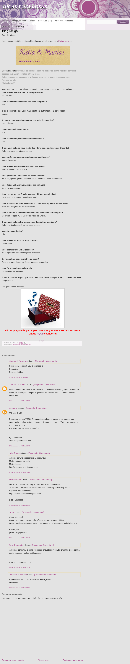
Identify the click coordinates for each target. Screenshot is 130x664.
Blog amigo (16, 344)
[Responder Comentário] (46, 361)
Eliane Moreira (15, 479)
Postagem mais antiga (73, 660)
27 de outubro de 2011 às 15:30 (19, 446)
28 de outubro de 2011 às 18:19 (19, 567)
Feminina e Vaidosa (18, 574)
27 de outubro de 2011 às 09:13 (19, 377)
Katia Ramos (15, 453)
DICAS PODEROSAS (25, 7)
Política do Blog (45, 21)
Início (5, 21)
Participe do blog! (18, 21)
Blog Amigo (10, 31)
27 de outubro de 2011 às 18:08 (19, 472)
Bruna (11, 512)
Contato (32, 21)
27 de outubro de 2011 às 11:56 (19, 401)
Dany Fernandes (16, 545)
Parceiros (58, 21)
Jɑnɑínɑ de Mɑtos (17, 384)
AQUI (40, 333)
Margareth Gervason (18, 361)
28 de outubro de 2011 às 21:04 (19, 588)
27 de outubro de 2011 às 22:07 (19, 505)
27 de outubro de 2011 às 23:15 (19, 538)
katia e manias (26, 344)
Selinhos (69, 21)
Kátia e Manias (64, 41)
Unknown (13, 408)
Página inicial (43, 660)
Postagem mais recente (13, 660)
